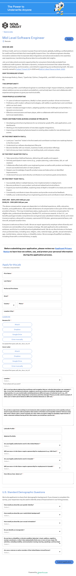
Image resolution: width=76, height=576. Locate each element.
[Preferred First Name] (32, 291)
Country (7, 304)
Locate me (6, 317)
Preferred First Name (11, 288)
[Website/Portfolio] (32, 438)
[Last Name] (32, 283)
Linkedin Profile (9, 428)
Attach (17, 324)
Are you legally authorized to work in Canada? (19, 459)
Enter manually (17, 339)
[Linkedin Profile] (32, 431)
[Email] (32, 298)
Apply (69, 39)
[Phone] (39, 306)
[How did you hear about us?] (38, 480)
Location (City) (9, 311)
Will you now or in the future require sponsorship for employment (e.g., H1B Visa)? (31, 451)
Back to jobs (7, 32)
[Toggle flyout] (14, 305)
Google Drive (17, 334)
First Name (8, 273)
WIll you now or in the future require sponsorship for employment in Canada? (29, 466)
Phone (21, 304)
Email (6, 296)
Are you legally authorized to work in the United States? (22, 444)
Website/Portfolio (10, 436)
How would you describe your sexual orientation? (20, 521)
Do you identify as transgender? (14, 530)
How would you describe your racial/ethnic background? (22, 513)
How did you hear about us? (13, 474)
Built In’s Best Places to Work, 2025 (52, 69)
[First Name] (32, 276)
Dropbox (17, 329)
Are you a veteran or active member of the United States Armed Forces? (27, 550)
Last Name (8, 281)
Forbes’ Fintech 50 (23, 69)
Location (7, 378)
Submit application (64, 562)
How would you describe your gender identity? (19, 505)
